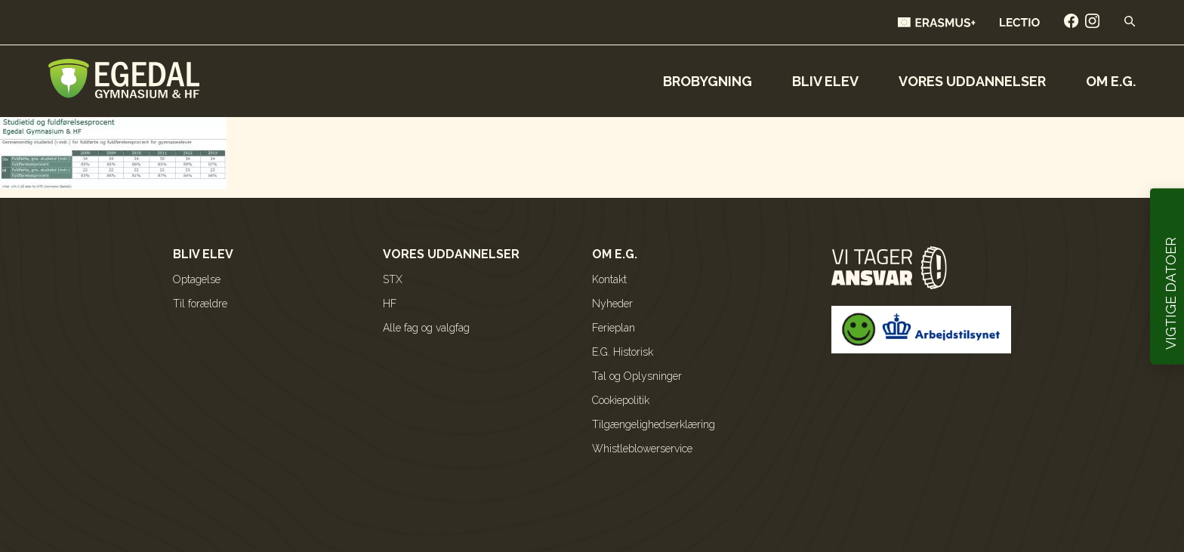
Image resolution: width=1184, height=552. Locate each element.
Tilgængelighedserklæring (653, 424)
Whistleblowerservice (642, 449)
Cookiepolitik (620, 400)
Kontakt (609, 279)
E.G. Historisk (622, 352)
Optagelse (196, 279)
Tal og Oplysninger (637, 376)
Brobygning (707, 81)
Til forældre (200, 304)
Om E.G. (1111, 81)
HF (389, 304)
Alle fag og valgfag (426, 328)
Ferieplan (613, 328)
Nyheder (612, 304)
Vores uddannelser (972, 81)
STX (392, 279)
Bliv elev (825, 81)
